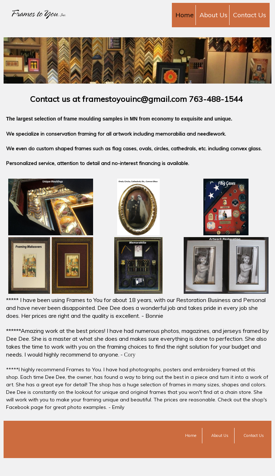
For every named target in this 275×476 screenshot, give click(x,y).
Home (184, 15)
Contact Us (249, 15)
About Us (213, 15)
